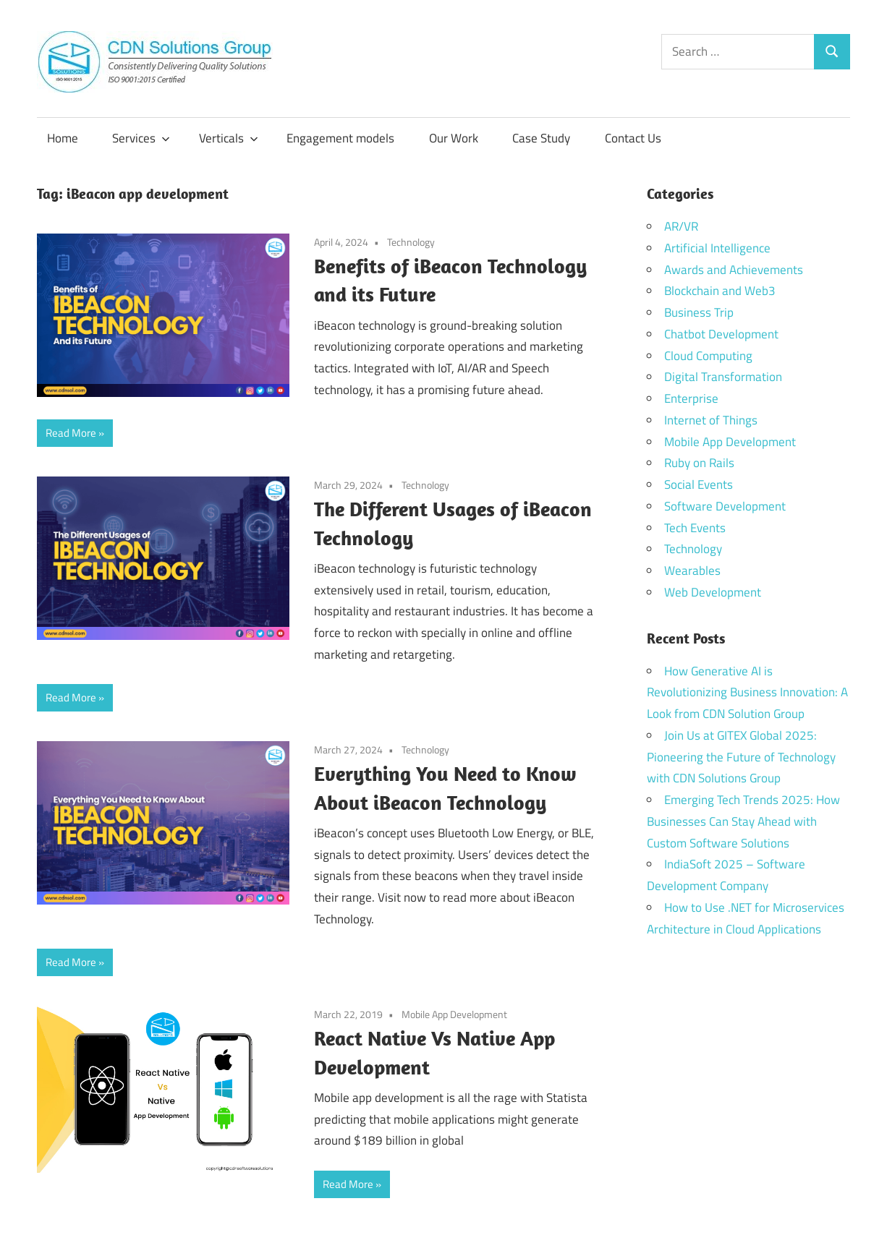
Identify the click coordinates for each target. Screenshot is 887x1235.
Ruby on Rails (699, 462)
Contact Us (633, 138)
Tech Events (695, 527)
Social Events (698, 484)
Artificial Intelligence (717, 248)
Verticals (228, 138)
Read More (71, 432)
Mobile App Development (454, 1014)
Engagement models (340, 138)
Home (62, 138)
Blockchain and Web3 (720, 290)
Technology (411, 241)
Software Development (725, 506)
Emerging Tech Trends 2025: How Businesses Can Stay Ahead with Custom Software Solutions (743, 821)
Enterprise (691, 398)
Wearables (692, 570)
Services (141, 138)
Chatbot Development (721, 334)
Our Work (453, 138)
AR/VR (681, 226)
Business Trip (699, 312)
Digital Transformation (723, 376)
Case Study (541, 138)
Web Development (712, 592)
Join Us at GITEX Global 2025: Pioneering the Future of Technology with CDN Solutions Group (741, 757)
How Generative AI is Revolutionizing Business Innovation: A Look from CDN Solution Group (747, 693)
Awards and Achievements (733, 269)
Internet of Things (710, 420)
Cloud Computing (708, 355)
